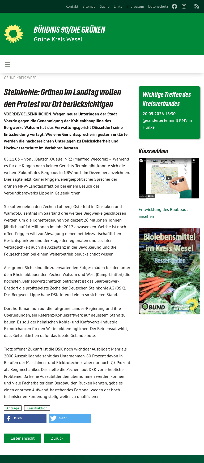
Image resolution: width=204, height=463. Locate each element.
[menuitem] (72, 6)
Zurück (57, 438)
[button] (25, 418)
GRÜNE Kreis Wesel (21, 77)
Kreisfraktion (37, 408)
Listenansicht (23, 438)
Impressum (135, 6)
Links (118, 6)
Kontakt (72, 6)
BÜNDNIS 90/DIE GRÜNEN (69, 29)
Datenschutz (158, 6)
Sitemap (89, 6)
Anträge (12, 408)
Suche (104, 6)
